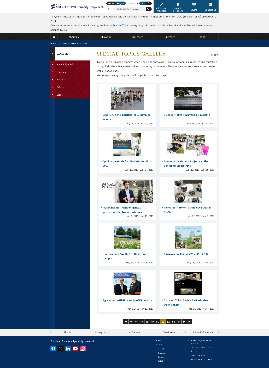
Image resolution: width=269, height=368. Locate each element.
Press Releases (169, 332)
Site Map (136, 332)
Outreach (161, 357)
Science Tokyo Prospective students (201, 341)
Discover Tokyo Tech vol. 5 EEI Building (187, 114)
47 (141, 321)
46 (136, 321)
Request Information (203, 332)
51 (163, 321)
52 (168, 321)
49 (152, 321)
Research (161, 353)
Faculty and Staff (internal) (202, 359)
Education (161, 348)
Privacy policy (102, 332)
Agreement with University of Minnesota (127, 300)
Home (53, 43)
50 (157, 321)
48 (147, 321)
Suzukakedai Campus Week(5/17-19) (186, 254)
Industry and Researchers (201, 347)
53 (173, 321)
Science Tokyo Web (124, 25)
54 (179, 321)
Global (160, 361)
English (120, 3)
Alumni (194, 351)
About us (68, 332)
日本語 (111, 3)
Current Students (198, 355)
